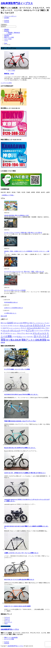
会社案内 (6, 17)
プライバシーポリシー (10, 16)
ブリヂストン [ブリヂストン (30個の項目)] (7, 333)
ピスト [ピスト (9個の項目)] (42, 330)
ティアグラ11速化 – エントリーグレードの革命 (17, 369)
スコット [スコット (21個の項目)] (24, 328)
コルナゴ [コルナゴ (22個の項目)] (5, 328)
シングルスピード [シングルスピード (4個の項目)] (16, 328)
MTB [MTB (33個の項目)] (25, 323)
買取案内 (6, 29)
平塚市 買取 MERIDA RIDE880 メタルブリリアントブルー (20, 421)
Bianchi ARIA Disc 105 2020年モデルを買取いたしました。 (20, 447)
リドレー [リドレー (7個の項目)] (25, 336)
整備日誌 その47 (9, 73)
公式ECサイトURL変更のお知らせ (13, 307)
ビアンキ (7, 620)
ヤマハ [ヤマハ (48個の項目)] (19, 336)
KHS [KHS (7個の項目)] (18, 323)
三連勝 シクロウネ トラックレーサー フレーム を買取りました (21, 553)
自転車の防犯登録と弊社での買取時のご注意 (16, 215)
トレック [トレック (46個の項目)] (5, 330)
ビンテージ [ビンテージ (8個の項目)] (37, 330)
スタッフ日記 (8, 39)
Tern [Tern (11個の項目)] (28, 323)
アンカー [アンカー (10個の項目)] (47, 323)
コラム (6, 40)
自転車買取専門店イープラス (17, 3)
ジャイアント (8, 622)
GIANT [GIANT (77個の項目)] (10, 323)
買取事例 (6, 35)
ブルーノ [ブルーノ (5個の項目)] (14, 333)
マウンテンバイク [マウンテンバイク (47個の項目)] (39, 333)
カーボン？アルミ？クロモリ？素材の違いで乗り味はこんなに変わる (23, 232)
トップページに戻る (6, 82)
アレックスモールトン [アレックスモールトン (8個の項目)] (38, 323)
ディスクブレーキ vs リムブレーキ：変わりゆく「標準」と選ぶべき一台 (24, 271)
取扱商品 (6, 31)
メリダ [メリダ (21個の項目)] (14, 336)
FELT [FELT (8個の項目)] (5, 323)
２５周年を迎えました (10, 313)
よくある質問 (8, 34)
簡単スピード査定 (9, 37)
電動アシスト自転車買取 (11, 637)
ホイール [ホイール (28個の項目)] (29, 333)
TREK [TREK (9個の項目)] (30, 323)
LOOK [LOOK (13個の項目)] (21, 323)
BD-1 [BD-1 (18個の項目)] (2, 323)
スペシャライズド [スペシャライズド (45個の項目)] (34, 328)
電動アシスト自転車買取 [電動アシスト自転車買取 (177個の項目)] (34, 340)
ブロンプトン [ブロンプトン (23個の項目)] (21, 333)
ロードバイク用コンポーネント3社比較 (15, 290)
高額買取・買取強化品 (14, 32)
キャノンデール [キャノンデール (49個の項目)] (26, 325)
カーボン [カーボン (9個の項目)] (10, 325)
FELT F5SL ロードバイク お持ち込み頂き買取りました (19, 579)
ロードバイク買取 (9, 639)
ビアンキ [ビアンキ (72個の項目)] (30, 330)
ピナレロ (7, 617)
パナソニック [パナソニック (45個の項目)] (15, 330)
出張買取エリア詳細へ (8, 195)
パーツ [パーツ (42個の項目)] (23, 330)
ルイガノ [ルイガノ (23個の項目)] (30, 336)
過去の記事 (4, 316)
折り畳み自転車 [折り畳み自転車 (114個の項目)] (13, 340)
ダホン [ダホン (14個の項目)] (43, 328)
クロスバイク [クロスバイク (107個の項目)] (39, 325)
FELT (6, 623)
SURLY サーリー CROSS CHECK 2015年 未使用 (17, 606)
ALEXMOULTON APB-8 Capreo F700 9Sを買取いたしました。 (21, 394)
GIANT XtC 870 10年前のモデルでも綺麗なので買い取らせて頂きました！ (25, 473)
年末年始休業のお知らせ (11, 302)
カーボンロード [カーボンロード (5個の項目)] (16, 325)
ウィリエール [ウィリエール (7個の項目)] (4, 325)
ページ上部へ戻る (5, 626)
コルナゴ (7, 619)
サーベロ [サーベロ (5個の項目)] (10, 328)
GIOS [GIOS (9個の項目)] (14, 323)
